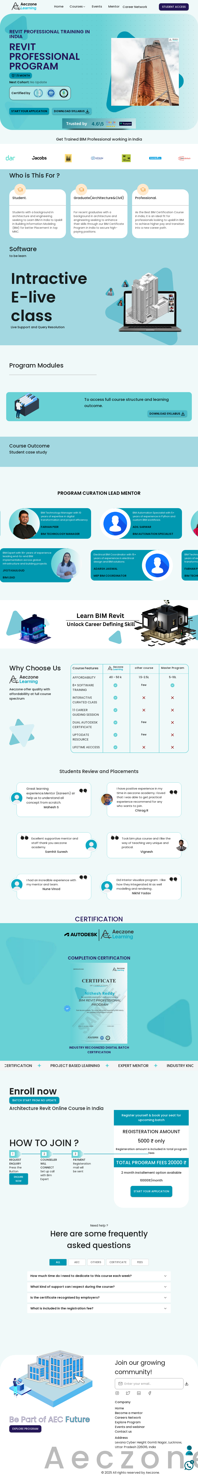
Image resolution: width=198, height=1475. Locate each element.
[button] (99, 1276)
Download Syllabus (72, 111)
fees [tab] (139, 1262)
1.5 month (20, 76)
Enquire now (18, 1179)
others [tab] (95, 1262)
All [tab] (58, 1262)
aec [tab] (76, 1262)
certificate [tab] (118, 1262)
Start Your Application (151, 1191)
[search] (140, 1383)
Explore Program (25, 1428)
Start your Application (29, 111)
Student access (174, 6)
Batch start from (34, 1100)
